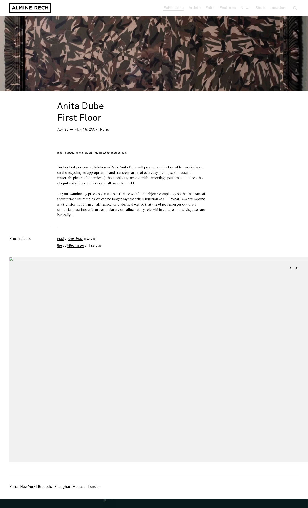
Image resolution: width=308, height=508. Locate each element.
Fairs (209, 8)
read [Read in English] (60, 238)
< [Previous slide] (290, 268)
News (245, 8)
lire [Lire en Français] (59, 245)
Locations (278, 8)
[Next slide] (285, 363)
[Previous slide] (23, 363)
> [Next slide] (296, 268)
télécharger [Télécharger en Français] (75, 245)
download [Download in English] (75, 238)
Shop (260, 8)
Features (227, 8)
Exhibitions (173, 8)
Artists (195, 8)
